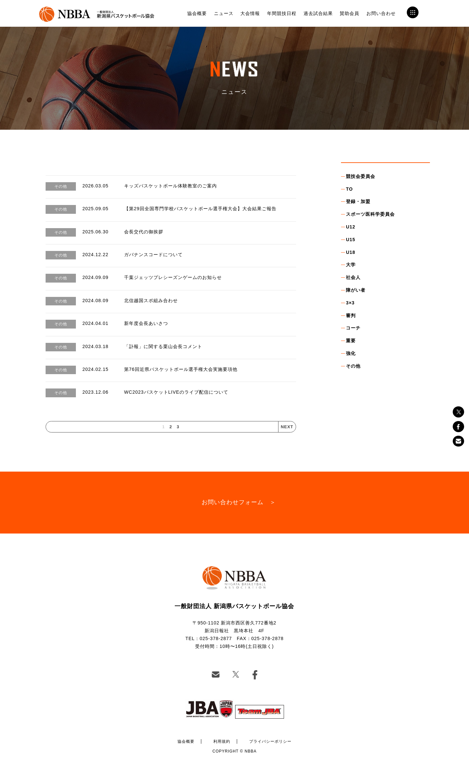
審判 (351, 315)
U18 (350, 252)
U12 (350, 226)
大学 (351, 264)
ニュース (224, 13)
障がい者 (355, 290)
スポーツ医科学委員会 (370, 214)
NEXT (287, 426)
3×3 (350, 302)
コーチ (353, 327)
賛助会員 (349, 13)
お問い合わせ (381, 13)
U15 (350, 239)
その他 (353, 366)
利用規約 (221, 741)
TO (349, 189)
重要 (351, 340)
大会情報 (250, 13)
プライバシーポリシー (270, 741)
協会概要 (197, 13)
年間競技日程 (281, 13)
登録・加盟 (358, 201)
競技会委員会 (360, 176)
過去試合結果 (318, 13)
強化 (351, 353)
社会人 (353, 277)
